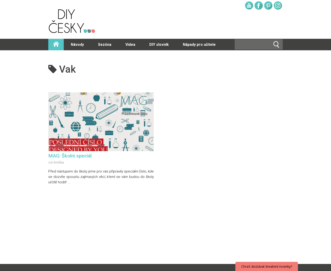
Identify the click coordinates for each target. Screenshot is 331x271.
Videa (130, 44)
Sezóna (104, 44)
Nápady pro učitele (199, 44)
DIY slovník (159, 44)
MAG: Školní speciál (70, 156)
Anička (58, 162)
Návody (77, 44)
